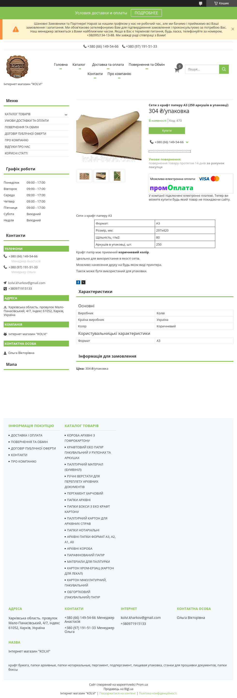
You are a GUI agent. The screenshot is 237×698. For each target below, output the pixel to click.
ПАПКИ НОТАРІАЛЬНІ (83, 530)
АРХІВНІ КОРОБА (79, 548)
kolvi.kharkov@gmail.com (26, 283)
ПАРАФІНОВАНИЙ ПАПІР (85, 555)
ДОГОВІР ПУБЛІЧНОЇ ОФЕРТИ (33, 448)
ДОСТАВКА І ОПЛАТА (26, 435)
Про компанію (119, 73)
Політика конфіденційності (158, 693)
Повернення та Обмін (147, 64)
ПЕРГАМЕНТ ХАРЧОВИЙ (85, 493)
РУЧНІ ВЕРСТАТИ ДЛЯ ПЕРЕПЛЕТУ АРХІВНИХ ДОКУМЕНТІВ (82, 481)
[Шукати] (224, 69)
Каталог (79, 64)
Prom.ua (142, 685)
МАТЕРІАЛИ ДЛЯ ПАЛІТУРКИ (88, 561)
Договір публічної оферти (25, 134)
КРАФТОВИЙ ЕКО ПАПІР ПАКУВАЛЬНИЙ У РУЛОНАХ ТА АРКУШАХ (88, 452)
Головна (61, 64)
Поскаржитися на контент (117, 693)
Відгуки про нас (17, 147)
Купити (166, 130)
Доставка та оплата (108, 64)
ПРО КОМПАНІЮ (23, 461)
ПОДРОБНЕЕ (146, 12)
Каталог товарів (17, 114)
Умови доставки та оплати (27, 121)
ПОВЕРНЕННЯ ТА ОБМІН (29, 442)
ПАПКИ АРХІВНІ (78, 500)
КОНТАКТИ (19, 455)
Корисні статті (16, 153)
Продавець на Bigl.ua (118, 689)
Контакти (95, 73)
